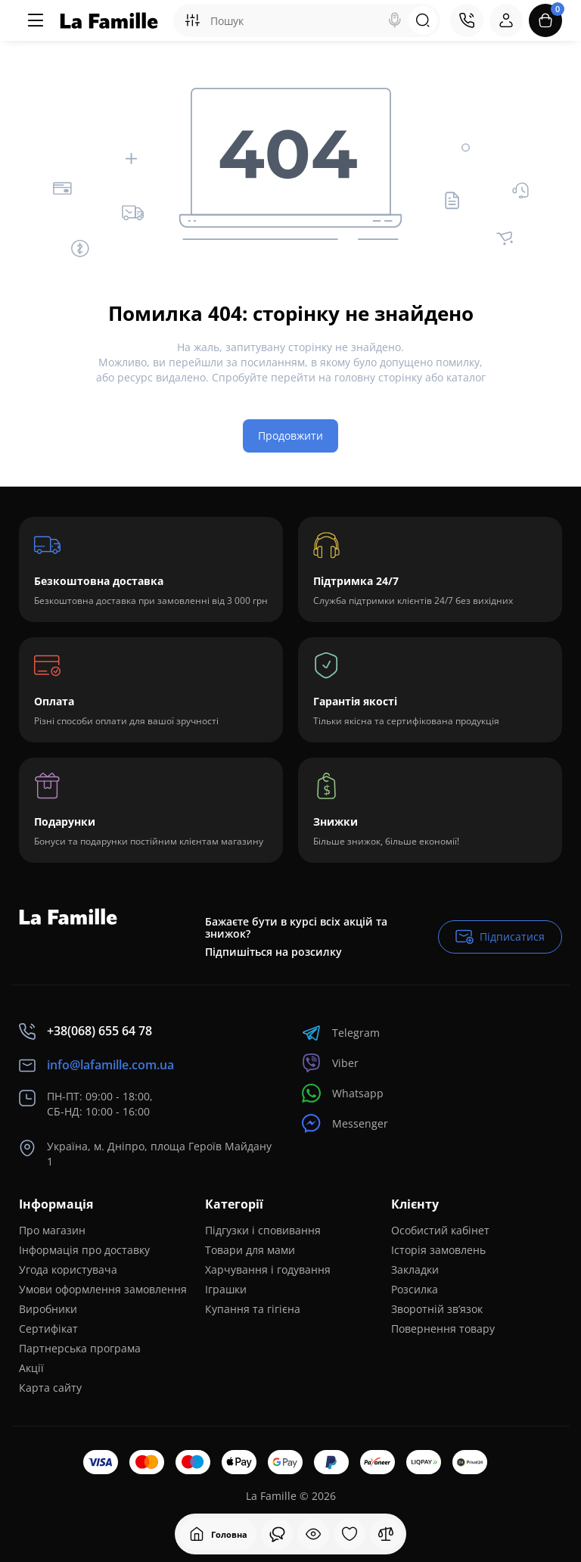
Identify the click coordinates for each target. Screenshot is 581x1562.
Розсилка (414, 1289)
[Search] (395, 20)
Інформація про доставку (84, 1250)
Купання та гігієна (252, 1309)
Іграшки (226, 1289)
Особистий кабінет (440, 1230)
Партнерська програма (80, 1348)
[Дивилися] (277, 1534)
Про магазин (52, 1230)
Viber (330, 1062)
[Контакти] (466, 20)
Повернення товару (443, 1328)
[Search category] (192, 20)
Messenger (345, 1123)
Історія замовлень (438, 1250)
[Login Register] (506, 20)
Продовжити (290, 435)
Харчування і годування (268, 1269)
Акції (31, 1368)
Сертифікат (48, 1328)
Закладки (415, 1269)
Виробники (48, 1309)
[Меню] (35, 20)
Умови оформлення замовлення (103, 1289)
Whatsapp (343, 1093)
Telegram (341, 1032)
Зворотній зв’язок (437, 1309)
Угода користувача (68, 1269)
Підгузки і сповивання (263, 1230)
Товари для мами (250, 1250)
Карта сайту (50, 1387)
